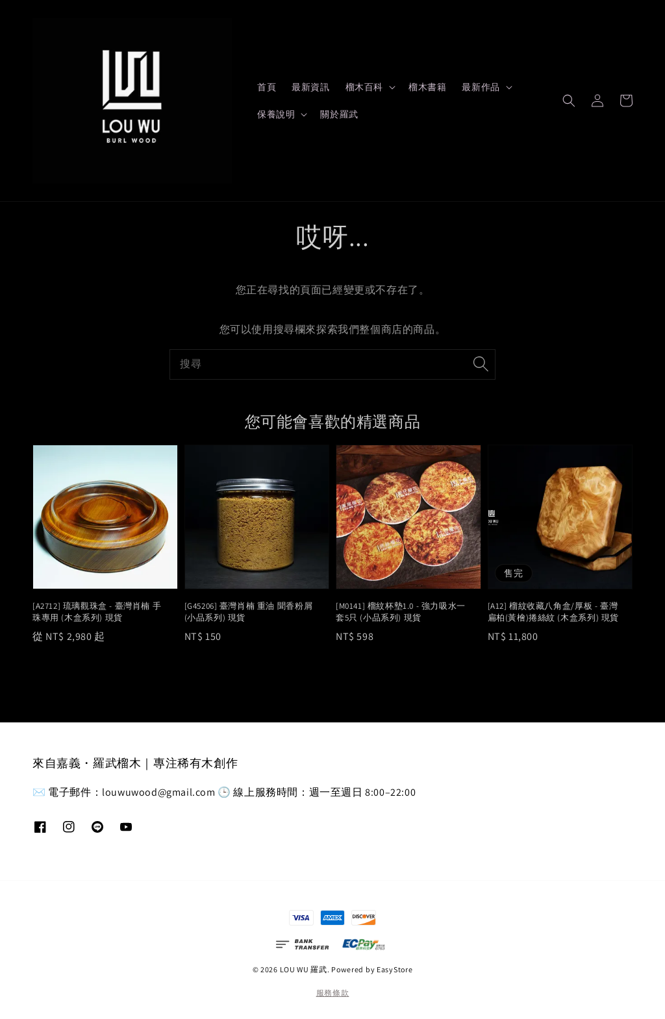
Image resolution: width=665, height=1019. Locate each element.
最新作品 (480, 87)
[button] (569, 100)
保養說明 (276, 114)
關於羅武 (339, 114)
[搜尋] (480, 364)
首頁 (266, 87)
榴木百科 (364, 87)
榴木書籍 (427, 87)
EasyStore (394, 969)
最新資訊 (310, 87)
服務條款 (332, 993)
